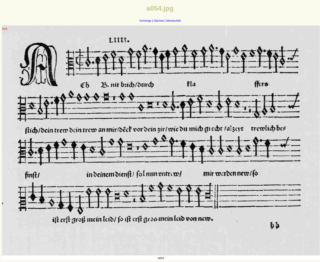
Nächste (159, 20)
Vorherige (145, 20)
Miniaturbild (173, 20)
